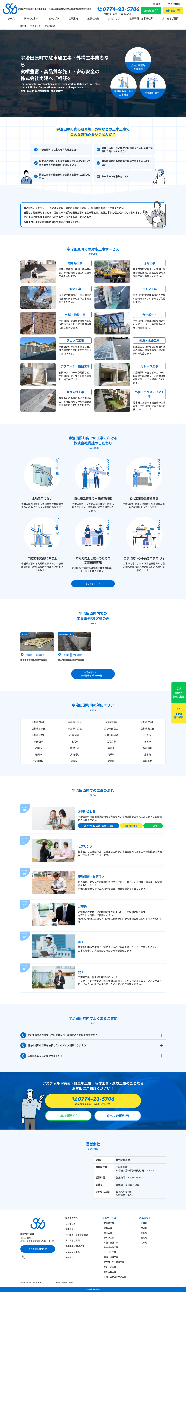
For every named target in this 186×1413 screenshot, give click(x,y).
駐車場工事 (109, 1222)
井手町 (147, 754)
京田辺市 (38, 741)
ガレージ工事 (110, 1266)
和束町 (74, 761)
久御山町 (147, 748)
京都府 (144, 1222)
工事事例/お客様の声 (74, 1246)
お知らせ (69, 1257)
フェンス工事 (110, 1252)
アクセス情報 (174, 3)
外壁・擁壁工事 (111, 1242)
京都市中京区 (75, 728)
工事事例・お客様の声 (141, 18)
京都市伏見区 (38, 735)
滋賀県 (144, 1237)
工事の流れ (93, 18)
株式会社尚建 (95, 1289)
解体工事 (108, 1232)
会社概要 (156, 3)
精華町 (111, 754)
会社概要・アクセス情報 (76, 1234)
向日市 (147, 741)
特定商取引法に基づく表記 (30, 1282)
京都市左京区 (147, 722)
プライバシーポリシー (64, 1282)
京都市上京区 (75, 722)
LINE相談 (149, 10)
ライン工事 (109, 1237)
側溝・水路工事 (111, 1257)
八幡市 (38, 748)
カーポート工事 (111, 1247)
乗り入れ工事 (110, 1271)
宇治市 (147, 735)
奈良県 (144, 1232)
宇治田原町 (38, 761)
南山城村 (147, 761)
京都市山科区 (111, 735)
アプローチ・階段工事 (114, 1261)
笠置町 (111, 761)
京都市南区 (75, 735)
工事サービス (109, 1218)
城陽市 (111, 748)
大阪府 (144, 1227)
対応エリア (114, 18)
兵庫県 (144, 1242)
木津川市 (74, 748)
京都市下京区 (38, 728)
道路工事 (108, 1227)
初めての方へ (31, 18)
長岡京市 (111, 741)
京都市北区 (111, 722)
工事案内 (73, 18)
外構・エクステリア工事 (115, 1276)
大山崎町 (74, 754)
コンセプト (53, 18)
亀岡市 (74, 741)
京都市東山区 (147, 728)
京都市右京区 (38, 722)
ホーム (11, 18)
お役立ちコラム (72, 1251)
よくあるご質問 (170, 18)
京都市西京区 (111, 728)
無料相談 (170, 10)
